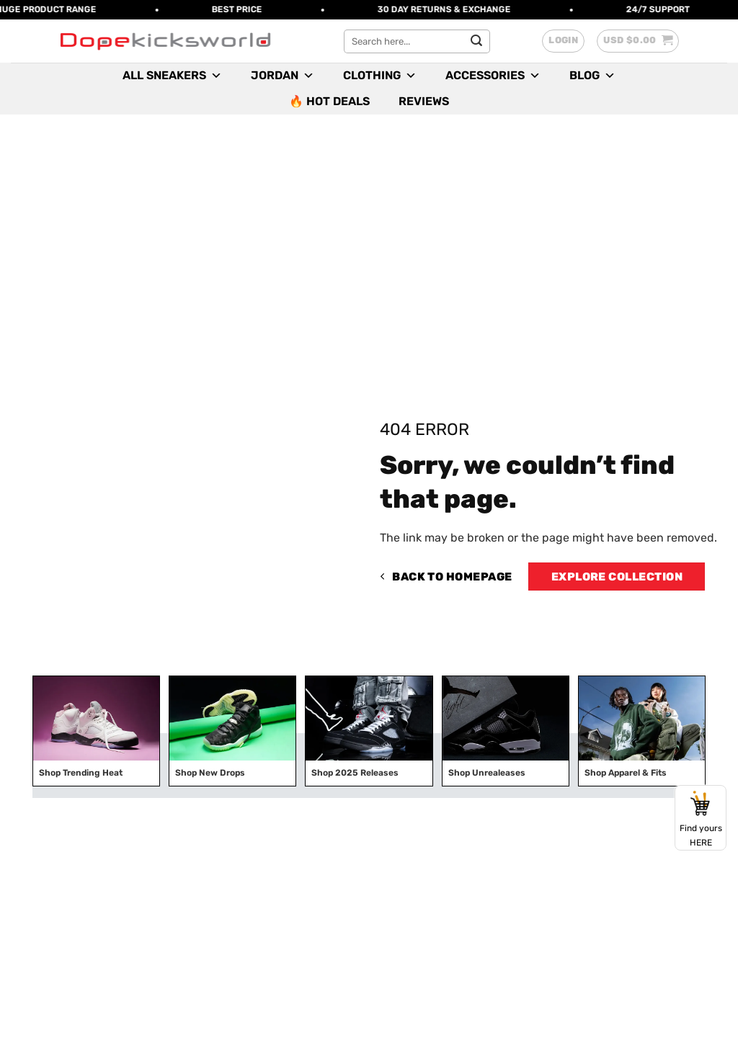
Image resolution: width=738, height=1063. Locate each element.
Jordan (282, 76)
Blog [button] (592, 76)
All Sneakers (172, 76)
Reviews (424, 101)
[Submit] (476, 41)
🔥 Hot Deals (329, 101)
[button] (563, 41)
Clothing (380, 76)
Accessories (493, 76)
